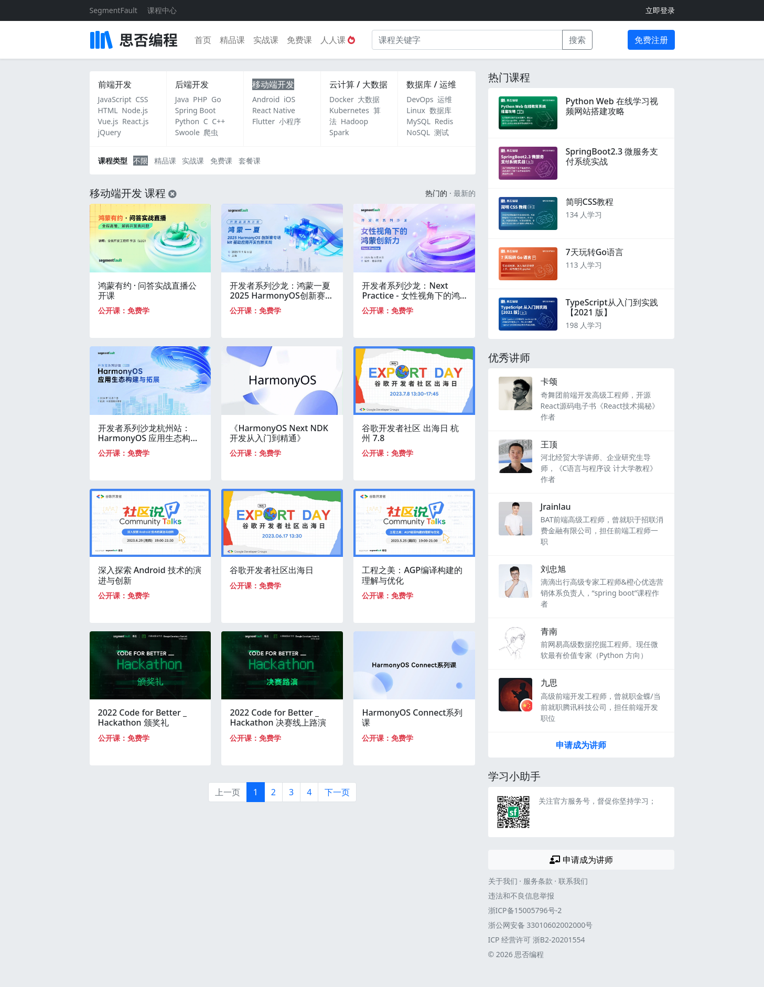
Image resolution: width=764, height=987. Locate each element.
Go (216, 99)
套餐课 (250, 161)
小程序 (290, 121)
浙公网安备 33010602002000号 (540, 925)
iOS (289, 99)
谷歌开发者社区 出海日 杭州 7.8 (410, 433)
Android (265, 99)
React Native (273, 110)
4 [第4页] (309, 792)
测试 (441, 132)
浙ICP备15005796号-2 (525, 910)
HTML (108, 110)
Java (182, 99)
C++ (218, 121)
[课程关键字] (467, 40)
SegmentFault (113, 10)
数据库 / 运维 (431, 84)
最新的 (465, 193)
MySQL (418, 121)
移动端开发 (273, 84)
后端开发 (192, 84)
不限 (140, 161)
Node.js (135, 110)
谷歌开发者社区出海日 (272, 570)
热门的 (436, 193)
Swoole (187, 132)
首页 (203, 40)
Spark (339, 132)
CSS (141, 99)
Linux (415, 110)
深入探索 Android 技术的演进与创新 (149, 575)
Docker (341, 99)
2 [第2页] (273, 792)
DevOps (419, 99)
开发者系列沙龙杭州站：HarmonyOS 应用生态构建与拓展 (148, 438)
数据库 (440, 110)
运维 (444, 99)
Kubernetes (349, 110)
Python (187, 121)
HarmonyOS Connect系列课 (412, 717)
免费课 (299, 40)
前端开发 (115, 84)
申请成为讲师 (581, 745)
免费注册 (651, 40)
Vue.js (108, 121)
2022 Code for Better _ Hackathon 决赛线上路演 (278, 717)
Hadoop (354, 121)
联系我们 (573, 881)
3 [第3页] (291, 792)
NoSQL (418, 132)
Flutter (263, 121)
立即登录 (660, 10)
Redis (444, 121)
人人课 (337, 40)
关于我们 (503, 881)
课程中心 (162, 10)
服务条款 (538, 881)
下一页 (337, 792)
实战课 (265, 40)
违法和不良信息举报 (521, 896)
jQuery (109, 132)
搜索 (577, 40)
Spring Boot (195, 110)
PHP (200, 99)
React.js (135, 121)
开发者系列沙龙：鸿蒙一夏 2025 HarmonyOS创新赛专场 (281, 295)
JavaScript (115, 99)
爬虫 (210, 132)
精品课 (232, 40)
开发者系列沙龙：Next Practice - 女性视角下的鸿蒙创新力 (410, 295)
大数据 (369, 99)
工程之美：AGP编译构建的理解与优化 (412, 575)
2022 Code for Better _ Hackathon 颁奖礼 (142, 717)
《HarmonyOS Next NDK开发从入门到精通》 (279, 433)
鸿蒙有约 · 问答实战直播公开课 (147, 290)
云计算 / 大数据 (358, 84)
